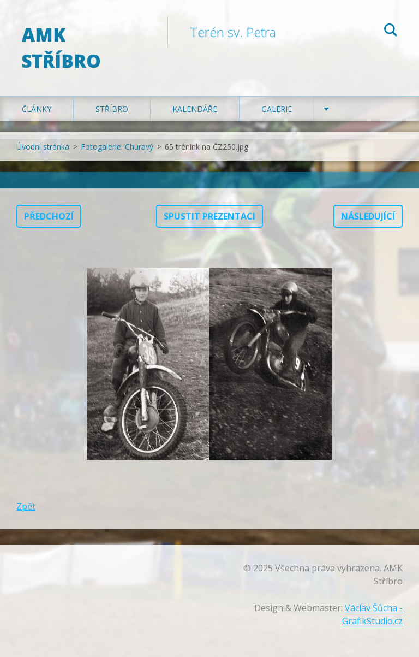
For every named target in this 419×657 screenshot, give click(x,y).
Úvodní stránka (42, 146)
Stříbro (111, 109)
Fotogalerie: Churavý (117, 146)
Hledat (390, 32)
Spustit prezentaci (209, 216)
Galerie (276, 109)
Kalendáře (194, 109)
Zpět (25, 506)
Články (36, 109)
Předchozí (49, 216)
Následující (368, 216)
